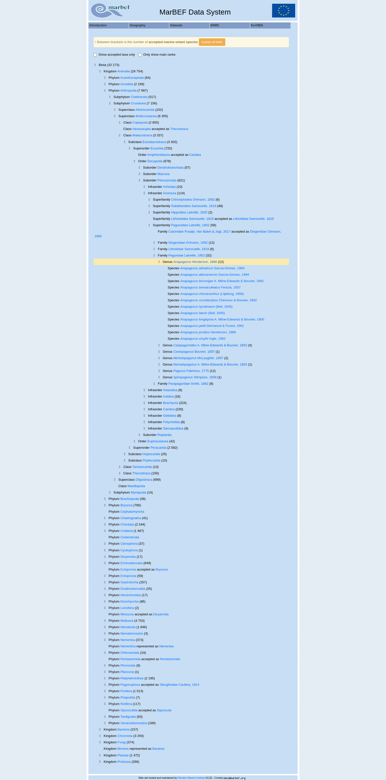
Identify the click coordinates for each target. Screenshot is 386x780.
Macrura (164, 174)
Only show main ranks (157, 54)
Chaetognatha (130, 518)
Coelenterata (129, 537)
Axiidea (168, 396)
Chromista (124, 736)
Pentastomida (130, 659)
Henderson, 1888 (208, 332)
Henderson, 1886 (195, 262)
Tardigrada (128, 716)
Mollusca (126, 620)
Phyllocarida (152, 460)
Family (163, 255)
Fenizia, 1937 (210, 287)
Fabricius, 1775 (191, 371)
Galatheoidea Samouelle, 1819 (193, 206)
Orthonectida (129, 652)
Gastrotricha (129, 582)
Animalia (123, 71)
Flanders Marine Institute (191, 778)
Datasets (176, 25)
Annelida (126, 84)
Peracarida (158, 447)
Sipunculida (128, 710)
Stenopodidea (173, 428)
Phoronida (127, 665)
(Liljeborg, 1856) (212, 294)
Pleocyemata (167, 180)
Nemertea (127, 640)
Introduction (98, 25)
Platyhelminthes (132, 678)
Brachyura (170, 403)
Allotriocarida (144, 109)
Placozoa (127, 672)
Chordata (127, 524)
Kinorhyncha (129, 601)
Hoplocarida (151, 454)
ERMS (214, 25)
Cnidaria (126, 531)
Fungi (121, 742)
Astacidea (170, 390)
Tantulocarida (142, 467)
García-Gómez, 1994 (212, 268)
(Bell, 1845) (206, 306)
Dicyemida (128, 556)
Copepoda (140, 122)
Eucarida (156, 148)
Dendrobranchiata (171, 167)
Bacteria (123, 729)
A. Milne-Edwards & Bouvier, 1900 (222, 319)
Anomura (169, 193)
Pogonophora (130, 684)
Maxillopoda (136, 486)
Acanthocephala (132, 78)
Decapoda (154, 161)
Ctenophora (129, 543)
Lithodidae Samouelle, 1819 (253, 219)
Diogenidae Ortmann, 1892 (188, 242)
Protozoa (123, 762)
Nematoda (128, 627)
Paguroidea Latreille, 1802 (190, 225)
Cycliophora (129, 550)
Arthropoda (128, 90)
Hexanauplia (141, 129)
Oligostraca (144, 479)
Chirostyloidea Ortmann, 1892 (193, 199)
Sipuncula (164, 710)
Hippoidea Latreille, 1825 (189, 212)
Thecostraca (179, 129)
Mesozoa (127, 614)
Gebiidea (169, 415)
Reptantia (165, 435)
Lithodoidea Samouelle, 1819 (192, 219)
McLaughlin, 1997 (198, 358)
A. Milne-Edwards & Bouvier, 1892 (222, 281)
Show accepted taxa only (114, 54)
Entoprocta (128, 576)
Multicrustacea (146, 116)
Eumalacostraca (154, 142)
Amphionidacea (158, 155)
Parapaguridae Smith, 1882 (188, 383)
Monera (123, 748)
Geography (137, 25)
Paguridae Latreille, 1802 (186, 255)
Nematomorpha (131, 633)
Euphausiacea (157, 441)
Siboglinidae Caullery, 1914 (179, 684)
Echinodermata (131, 563)
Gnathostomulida (132, 588)
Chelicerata (139, 97)
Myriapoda (138, 492)
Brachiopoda (129, 499)
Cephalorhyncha (132, 511)
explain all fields (212, 42)
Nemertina (127, 646)
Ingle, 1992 (202, 338)
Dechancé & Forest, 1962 (212, 326)
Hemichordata (130, 595)
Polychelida (171, 422)
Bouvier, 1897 (194, 351)
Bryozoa (126, 505)
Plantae (123, 755)
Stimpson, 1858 (195, 377)
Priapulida (127, 697)
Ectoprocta (128, 569)
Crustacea (138, 103)
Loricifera (127, 608)
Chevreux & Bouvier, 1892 (218, 300)
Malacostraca (142, 135)
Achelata (169, 187)
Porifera (126, 691)
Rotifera (126, 704)
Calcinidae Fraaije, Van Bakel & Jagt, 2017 (199, 231)
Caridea (195, 155)
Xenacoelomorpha (133, 723)
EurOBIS (257, 25)
